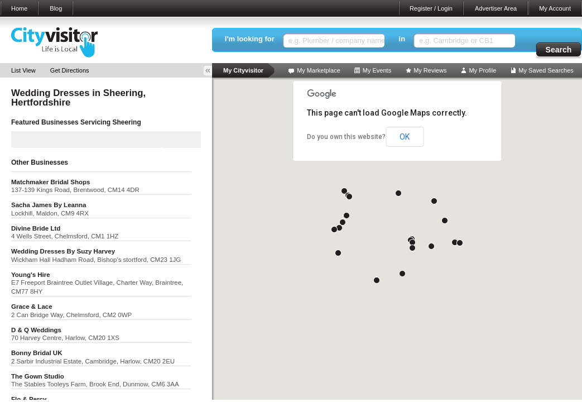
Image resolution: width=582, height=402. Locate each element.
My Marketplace (318, 70)
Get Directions (69, 70)
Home (19, 8)
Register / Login (431, 8)
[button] (344, 191)
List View (23, 70)
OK (405, 136)
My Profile (482, 70)
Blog (56, 8)
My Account (555, 8)
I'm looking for (250, 39)
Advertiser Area (496, 8)
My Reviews (429, 70)
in (402, 39)
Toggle (211, 70)
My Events (377, 70)
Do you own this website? (346, 137)
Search (559, 49)
